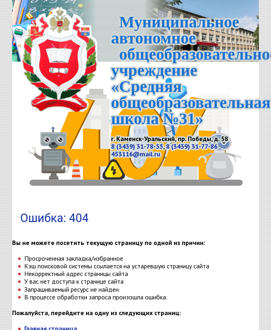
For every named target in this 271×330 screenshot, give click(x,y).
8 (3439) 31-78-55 (137, 146)
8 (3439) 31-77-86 (192, 146)
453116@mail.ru (135, 154)
